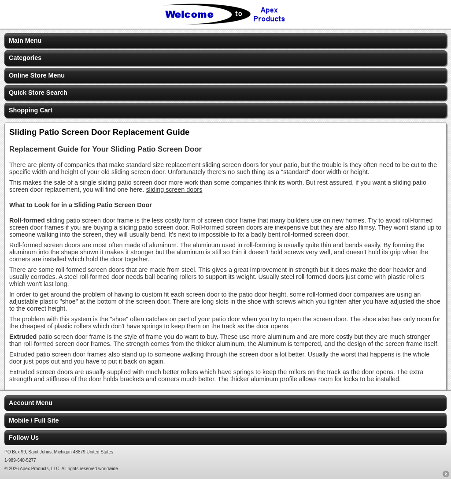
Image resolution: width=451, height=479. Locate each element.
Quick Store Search (38, 92)
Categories (25, 57)
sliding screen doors (174, 189)
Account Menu (30, 402)
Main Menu (25, 40)
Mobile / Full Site (34, 420)
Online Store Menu (37, 75)
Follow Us (24, 437)
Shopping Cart (30, 110)
